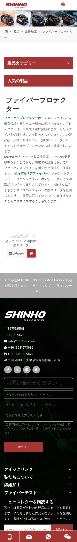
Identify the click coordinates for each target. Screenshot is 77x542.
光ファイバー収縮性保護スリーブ (20, 243)
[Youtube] (17, 369)
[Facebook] (8, 369)
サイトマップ (41, 285)
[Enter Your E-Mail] (26, 530)
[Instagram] (27, 369)
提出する (24, 447)
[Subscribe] (62, 530)
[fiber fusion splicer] (38, 18)
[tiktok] (36, 369)
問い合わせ (15, 253)
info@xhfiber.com (21, 341)
